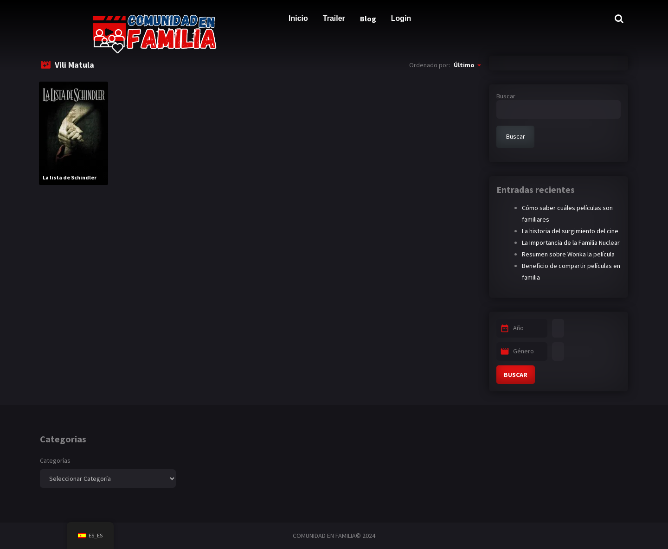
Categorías (55, 460)
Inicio (298, 18)
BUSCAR (515, 374)
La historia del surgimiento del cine (570, 231)
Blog (368, 18)
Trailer (334, 18)
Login (401, 18)
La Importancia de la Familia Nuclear (571, 242)
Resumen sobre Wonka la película (568, 254)
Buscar (505, 96)
